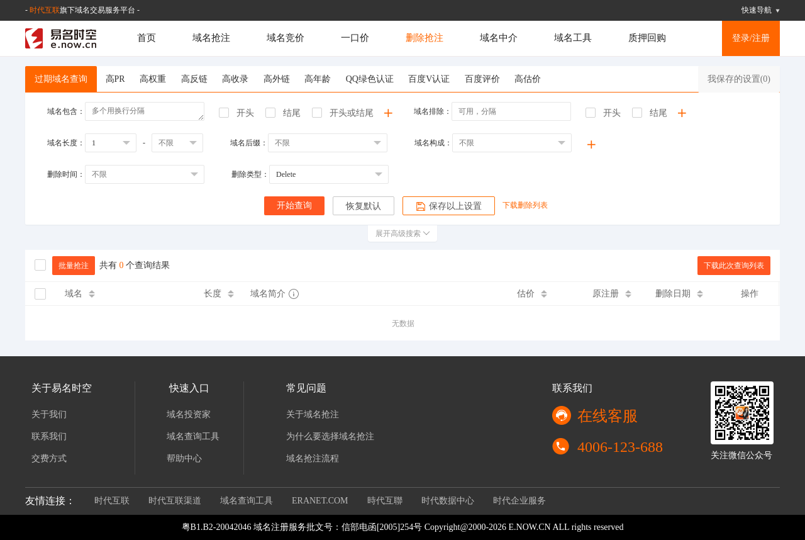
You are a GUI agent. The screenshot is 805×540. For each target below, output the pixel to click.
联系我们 (49, 436)
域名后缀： (249, 142)
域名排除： (433, 111)
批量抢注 (73, 265)
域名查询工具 (193, 436)
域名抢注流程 (312, 458)
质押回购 (647, 38)
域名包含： (66, 111)
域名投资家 (189, 414)
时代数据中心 (447, 500)
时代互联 (45, 10)
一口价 (355, 38)
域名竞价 (285, 38)
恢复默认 (363, 206)
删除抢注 (424, 38)
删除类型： (250, 174)
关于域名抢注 (312, 414)
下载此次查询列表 (734, 265)
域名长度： (66, 142)
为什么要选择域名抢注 (330, 436)
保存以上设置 (449, 206)
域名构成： (433, 142)
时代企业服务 (519, 500)
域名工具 (573, 38)
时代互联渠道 (174, 500)
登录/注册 (751, 38)
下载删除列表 (525, 205)
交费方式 (49, 458)
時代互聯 (384, 500)
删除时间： (66, 174)
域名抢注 (211, 38)
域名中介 (499, 38)
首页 (146, 38)
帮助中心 (184, 458)
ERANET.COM (320, 500)
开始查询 (294, 205)
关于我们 (49, 414)
